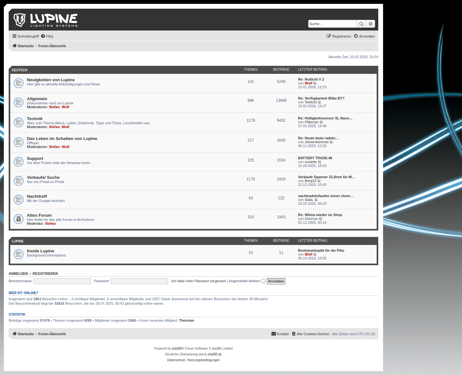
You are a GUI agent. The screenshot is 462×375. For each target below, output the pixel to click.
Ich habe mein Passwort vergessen (198, 281)
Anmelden (18, 273)
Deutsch (19, 70)
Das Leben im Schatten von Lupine (62, 138)
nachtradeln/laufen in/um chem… (326, 196)
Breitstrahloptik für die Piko (321, 250)
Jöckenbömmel (317, 142)
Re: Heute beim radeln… (318, 138)
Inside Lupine (40, 251)
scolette (311, 162)
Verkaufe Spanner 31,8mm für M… (326, 177)
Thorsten (186, 320)
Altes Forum (39, 215)
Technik (35, 118)
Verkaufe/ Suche (43, 177)
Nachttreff (37, 196)
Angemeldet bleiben (247, 281)
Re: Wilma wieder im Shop (320, 215)
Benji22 (311, 181)
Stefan (54, 107)
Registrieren (45, 273)
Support (35, 158)
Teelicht (311, 102)
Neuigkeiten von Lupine (51, 79)
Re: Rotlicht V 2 (311, 79)
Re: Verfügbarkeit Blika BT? (321, 98)
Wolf (308, 83)
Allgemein (37, 98)
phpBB (177, 348)
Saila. (309, 200)
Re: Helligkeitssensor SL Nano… (325, 118)
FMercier (312, 122)
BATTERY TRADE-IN (315, 158)
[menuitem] (46, 36)
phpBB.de (215, 354)
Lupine (18, 241)
